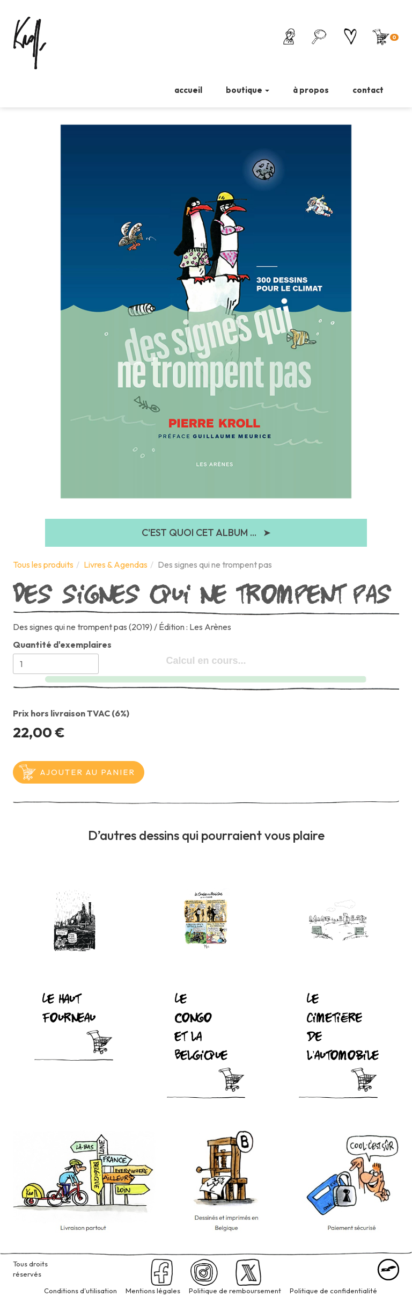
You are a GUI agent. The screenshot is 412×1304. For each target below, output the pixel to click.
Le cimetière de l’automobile (328, 1025)
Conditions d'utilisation (80, 1290)
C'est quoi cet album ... (206, 533)
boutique (247, 90)
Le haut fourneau (63, 1006)
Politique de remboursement (235, 1290)
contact (368, 90)
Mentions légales (153, 1290)
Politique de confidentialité (333, 1290)
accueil (188, 90)
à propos (311, 90)
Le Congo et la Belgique (196, 1025)
